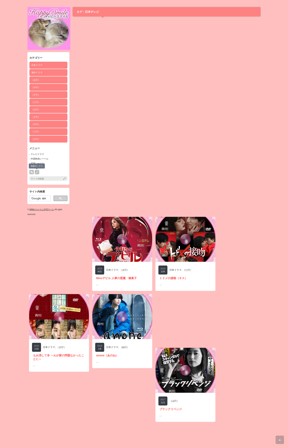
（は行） (35, 109)
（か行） (35, 87)
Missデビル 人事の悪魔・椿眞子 (116, 278)
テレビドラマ (37, 154)
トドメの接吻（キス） (173, 278)
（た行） (35, 102)
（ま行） (35, 117)
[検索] (39, 198)
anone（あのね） (107, 355)
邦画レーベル (37, 163)
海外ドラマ (36, 72)
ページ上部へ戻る (280, 440)
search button (37, 172)
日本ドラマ (36, 65)
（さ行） (35, 94)
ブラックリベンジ (170, 409)
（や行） (35, 124)
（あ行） (35, 80)
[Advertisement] (59, 242)
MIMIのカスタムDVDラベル (41, 209)
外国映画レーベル (39, 159)
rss (31, 172)
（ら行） (35, 131)
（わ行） (35, 139)
